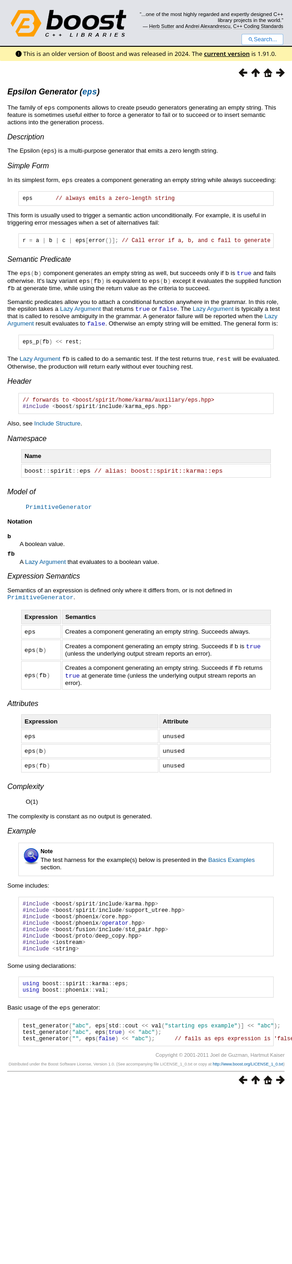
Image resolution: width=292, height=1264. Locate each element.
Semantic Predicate (39, 262)
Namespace (26, 443)
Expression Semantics (43, 581)
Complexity (25, 788)
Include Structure (57, 427)
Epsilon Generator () (53, 93)
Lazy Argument (80, 310)
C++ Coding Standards (258, 26)
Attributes (23, 706)
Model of (21, 495)
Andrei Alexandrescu (207, 26)
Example (21, 832)
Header (19, 382)
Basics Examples (231, 861)
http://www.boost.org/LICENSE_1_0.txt (248, 1083)
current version (227, 54)
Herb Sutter (161, 26)
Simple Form (28, 166)
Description (25, 138)
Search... (262, 39)
